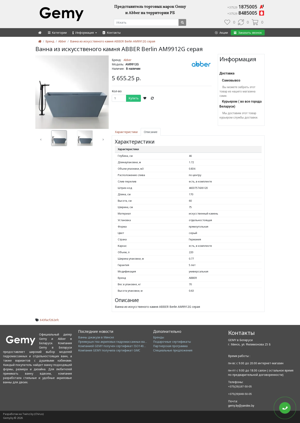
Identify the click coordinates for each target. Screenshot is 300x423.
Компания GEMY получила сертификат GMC (109, 350)
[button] (57, 32)
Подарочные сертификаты (172, 342)
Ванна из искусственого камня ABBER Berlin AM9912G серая (112, 41)
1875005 (246, 7)
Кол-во (117, 91)
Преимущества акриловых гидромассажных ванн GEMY (117, 342)
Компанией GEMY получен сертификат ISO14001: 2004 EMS (120, 346)
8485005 (246, 13)
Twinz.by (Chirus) (33, 414)
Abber (62, 41)
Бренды (158, 337)
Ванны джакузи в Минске (96, 337)
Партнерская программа (170, 346)
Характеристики (126, 132)
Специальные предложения (172, 350)
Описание (150, 132)
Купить (134, 98)
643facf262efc (49, 320)
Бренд (49, 41)
